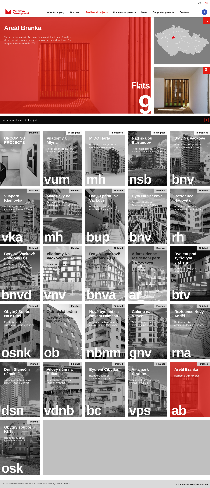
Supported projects (163, 12)
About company (56, 12)
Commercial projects (124, 12)
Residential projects (97, 12)
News (144, 12)
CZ (199, 3)
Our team (75, 12)
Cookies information (185, 484)
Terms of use (202, 484)
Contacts (184, 12)
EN (206, 3)
